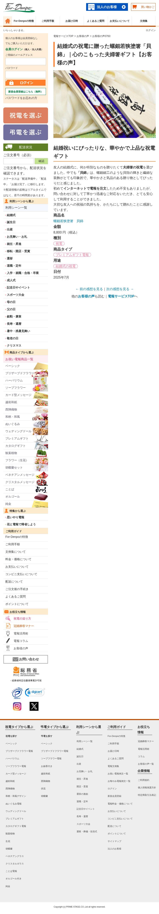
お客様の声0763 (101, 36)
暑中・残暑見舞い (18, 331)
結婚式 (11, 215)
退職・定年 (14, 265)
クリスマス (14, 345)
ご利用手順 (48, 20)
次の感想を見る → (120, 289)
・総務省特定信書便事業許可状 (26, 680)
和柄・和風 (12, 416)
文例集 (143, 20)
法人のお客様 (107, 7)
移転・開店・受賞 (18, 251)
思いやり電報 (15, 517)
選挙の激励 (82, 794)
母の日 (11, 302)
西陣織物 (11, 409)
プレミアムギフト (17, 438)
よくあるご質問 (95, 20)
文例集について (15, 551)
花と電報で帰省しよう (21, 524)
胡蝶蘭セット (14, 467)
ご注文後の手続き (17, 589)
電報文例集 (113, 766)
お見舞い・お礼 (17, 236)
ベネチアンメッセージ (19, 474)
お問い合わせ (26, 659)
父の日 (11, 309)
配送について (14, 581)
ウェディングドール (18, 431)
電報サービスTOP (63, 36)
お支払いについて (120, 20)
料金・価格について (18, 559)
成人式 (11, 280)
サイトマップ (114, 841)
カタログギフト (15, 445)
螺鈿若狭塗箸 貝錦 (68, 221)
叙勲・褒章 (14, 316)
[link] (35, 693)
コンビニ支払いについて (21, 574)
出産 (10, 229)
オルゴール (12, 496)
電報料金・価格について (120, 803)
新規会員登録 (114, 796)
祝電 (59, 243)
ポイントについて (17, 604)
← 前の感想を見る (89, 289)
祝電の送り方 (22, 618)
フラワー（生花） (17, 460)
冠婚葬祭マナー (24, 626)
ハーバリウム (14, 380)
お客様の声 (21, 648)
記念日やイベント (18, 287)
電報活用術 (21, 633)
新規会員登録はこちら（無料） (25, 91)
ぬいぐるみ (12, 424)
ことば (9, 489)
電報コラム (21, 641)
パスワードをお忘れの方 (21, 98)
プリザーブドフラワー (19, 373)
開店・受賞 (82, 786)
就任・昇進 (14, 244)
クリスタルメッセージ (19, 482)
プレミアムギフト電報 (72, 255)
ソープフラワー (15, 387)
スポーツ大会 (15, 294)
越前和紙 (11, 402)
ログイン (151, 30)
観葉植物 (11, 453)
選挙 (10, 258)
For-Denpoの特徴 (24, 20)
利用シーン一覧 (16, 207)
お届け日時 (71, 20)
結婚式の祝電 (66, 266)
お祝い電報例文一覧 (118, 773)
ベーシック (12, 366)
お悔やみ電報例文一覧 (119, 781)
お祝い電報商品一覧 (19, 359)
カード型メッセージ (18, 395)
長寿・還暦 (14, 323)
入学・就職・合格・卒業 (23, 273)
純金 (8, 503)
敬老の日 (12, 338)
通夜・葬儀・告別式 (87, 831)
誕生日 (11, 222)
